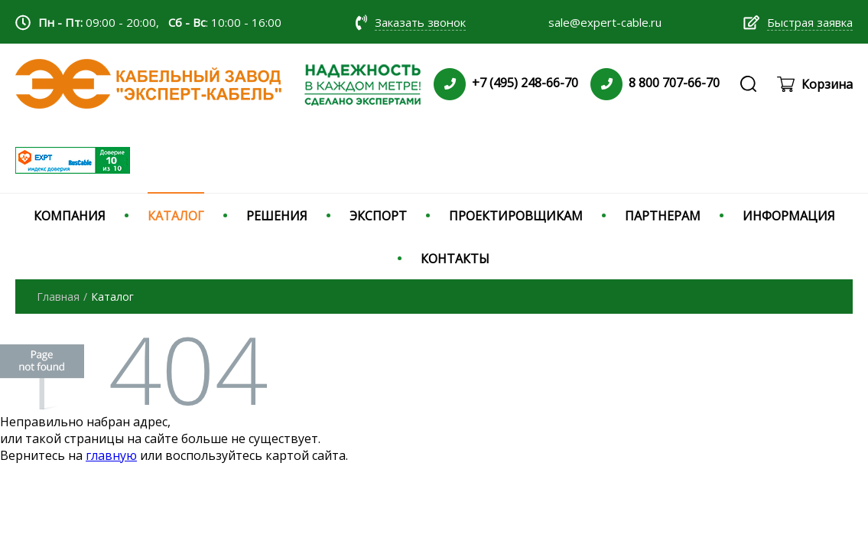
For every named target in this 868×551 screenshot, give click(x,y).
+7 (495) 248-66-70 (525, 82)
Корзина (827, 84)
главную (111, 455)
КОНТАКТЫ (455, 258)
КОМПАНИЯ (70, 215)
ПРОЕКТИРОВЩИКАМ (516, 215)
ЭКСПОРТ (378, 215)
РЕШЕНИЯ (276, 215)
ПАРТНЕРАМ (663, 215)
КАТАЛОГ (176, 215)
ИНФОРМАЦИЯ (789, 215)
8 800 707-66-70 (674, 82)
